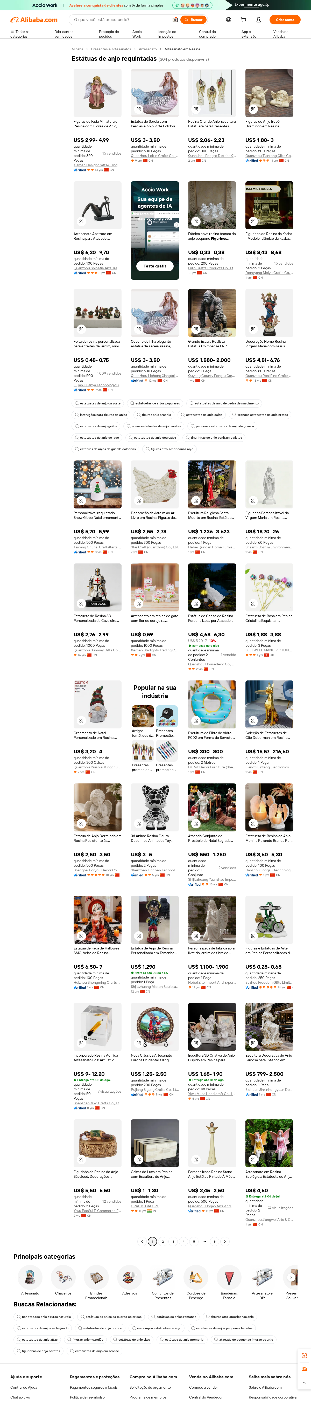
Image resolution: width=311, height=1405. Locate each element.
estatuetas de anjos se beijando (42, 1328)
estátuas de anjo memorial (182, 1340)
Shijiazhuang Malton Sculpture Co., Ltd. (155, 986)
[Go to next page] (225, 1241)
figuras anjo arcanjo (154, 415)
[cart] (244, 20)
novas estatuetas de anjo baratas (154, 426)
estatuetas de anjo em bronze (94, 1351)
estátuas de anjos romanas (173, 1317)
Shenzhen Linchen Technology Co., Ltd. (155, 870)
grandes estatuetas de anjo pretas (260, 415)
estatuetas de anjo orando (100, 1328)
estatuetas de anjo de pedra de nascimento (224, 403)
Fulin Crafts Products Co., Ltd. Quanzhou (212, 268)
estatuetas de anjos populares (155, 403)
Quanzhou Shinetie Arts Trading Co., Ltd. (98, 268)
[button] (138, 109)
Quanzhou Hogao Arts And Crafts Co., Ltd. (212, 1206)
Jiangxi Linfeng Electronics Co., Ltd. (269, 767)
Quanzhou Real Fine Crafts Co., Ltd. (269, 376)
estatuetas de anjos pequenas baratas (221, 1328)
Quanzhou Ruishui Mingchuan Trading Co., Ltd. (98, 767)
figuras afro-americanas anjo (169, 449)
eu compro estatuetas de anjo (156, 1328)
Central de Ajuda (23, 1387)
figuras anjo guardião (85, 1340)
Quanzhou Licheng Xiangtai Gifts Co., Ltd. (155, 376)
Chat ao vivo (20, 1397)
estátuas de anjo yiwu (131, 1340)
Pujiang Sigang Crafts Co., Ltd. (155, 1089)
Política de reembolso (87, 1397)
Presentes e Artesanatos (111, 49)
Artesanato (148, 49)
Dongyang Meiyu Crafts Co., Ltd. (269, 273)
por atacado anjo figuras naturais (44, 1317)
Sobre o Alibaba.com (265, 1387)
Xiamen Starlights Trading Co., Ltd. (155, 650)
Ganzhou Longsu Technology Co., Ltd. (269, 870)
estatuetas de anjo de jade (97, 438)
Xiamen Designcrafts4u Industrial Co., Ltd (98, 165)
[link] (304, 1355)
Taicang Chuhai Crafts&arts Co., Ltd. (98, 547)
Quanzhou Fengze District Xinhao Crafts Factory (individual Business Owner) (212, 156)
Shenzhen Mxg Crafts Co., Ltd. (98, 1103)
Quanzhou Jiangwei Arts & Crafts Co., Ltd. (269, 1219)
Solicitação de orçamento (150, 1387)
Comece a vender (203, 1387)
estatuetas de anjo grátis (96, 426)
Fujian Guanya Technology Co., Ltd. (98, 385)
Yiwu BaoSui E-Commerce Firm (98, 1211)
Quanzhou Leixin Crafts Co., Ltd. (155, 156)
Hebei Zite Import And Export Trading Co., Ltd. (212, 982)
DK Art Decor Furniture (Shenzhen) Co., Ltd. (212, 767)
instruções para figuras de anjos (101, 415)
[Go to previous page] (142, 1241)
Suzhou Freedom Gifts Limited (269, 982)
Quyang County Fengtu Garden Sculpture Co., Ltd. (212, 376)
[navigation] (39, 646)
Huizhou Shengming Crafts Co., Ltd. (98, 982)
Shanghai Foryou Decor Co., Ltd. (98, 870)
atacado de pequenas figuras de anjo (243, 1340)
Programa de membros (148, 1397)
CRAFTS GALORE (145, 1206)
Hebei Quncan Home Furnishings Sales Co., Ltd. (212, 547)
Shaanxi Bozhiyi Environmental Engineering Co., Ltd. (269, 547)
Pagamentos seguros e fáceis (94, 1387)
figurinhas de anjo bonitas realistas (214, 438)
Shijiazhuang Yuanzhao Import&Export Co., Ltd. (212, 879)
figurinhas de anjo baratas (38, 1351)
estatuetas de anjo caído (201, 415)
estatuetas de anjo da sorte (98, 403)
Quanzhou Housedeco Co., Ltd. (212, 664)
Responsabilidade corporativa (272, 1397)
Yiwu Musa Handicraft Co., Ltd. (212, 1094)
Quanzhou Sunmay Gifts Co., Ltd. (98, 650)
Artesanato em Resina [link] (182, 49)
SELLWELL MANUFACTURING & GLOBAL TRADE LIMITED (269, 650)
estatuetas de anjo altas (37, 1340)
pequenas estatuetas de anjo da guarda (222, 426)
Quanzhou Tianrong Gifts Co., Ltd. (269, 156)
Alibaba (77, 49)
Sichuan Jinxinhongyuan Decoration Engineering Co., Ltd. (269, 1089)
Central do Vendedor (206, 1397)
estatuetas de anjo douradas (152, 438)
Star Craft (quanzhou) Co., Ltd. (155, 547)
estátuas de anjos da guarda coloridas (105, 449)
